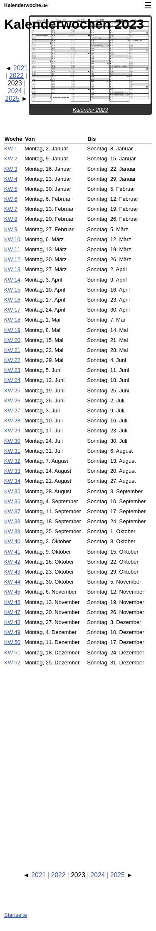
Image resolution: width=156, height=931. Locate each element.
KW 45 (12, 592)
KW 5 (10, 189)
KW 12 (12, 259)
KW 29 (12, 430)
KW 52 (12, 662)
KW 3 (10, 169)
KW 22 (12, 360)
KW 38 (12, 521)
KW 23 (12, 370)
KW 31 (12, 451)
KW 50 (12, 642)
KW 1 (10, 148)
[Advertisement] (78, 761)
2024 (14, 91)
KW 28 (12, 420)
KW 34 (12, 481)
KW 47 (12, 612)
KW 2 (10, 158)
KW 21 (12, 350)
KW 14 (12, 280)
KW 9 (10, 229)
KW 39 (12, 531)
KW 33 (12, 471)
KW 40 (12, 541)
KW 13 (12, 269)
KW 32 (12, 461)
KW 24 (12, 380)
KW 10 (12, 239)
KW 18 (12, 320)
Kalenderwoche (26, 5)
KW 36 (12, 501)
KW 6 (10, 199)
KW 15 (12, 290)
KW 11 (12, 249)
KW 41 (12, 552)
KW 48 (12, 622)
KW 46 (12, 602)
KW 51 (12, 652)
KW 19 (12, 330)
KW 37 (12, 511)
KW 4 (10, 179)
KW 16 (12, 300)
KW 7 (10, 209)
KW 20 (12, 340)
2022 (16, 75)
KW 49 (12, 632)
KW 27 (12, 410)
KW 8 (10, 219)
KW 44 (12, 582)
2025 (12, 98)
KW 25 (12, 390)
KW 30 (12, 441)
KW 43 (12, 572)
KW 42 (12, 562)
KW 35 (12, 491)
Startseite (15, 915)
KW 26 (12, 400)
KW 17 (12, 310)
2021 (20, 68)
